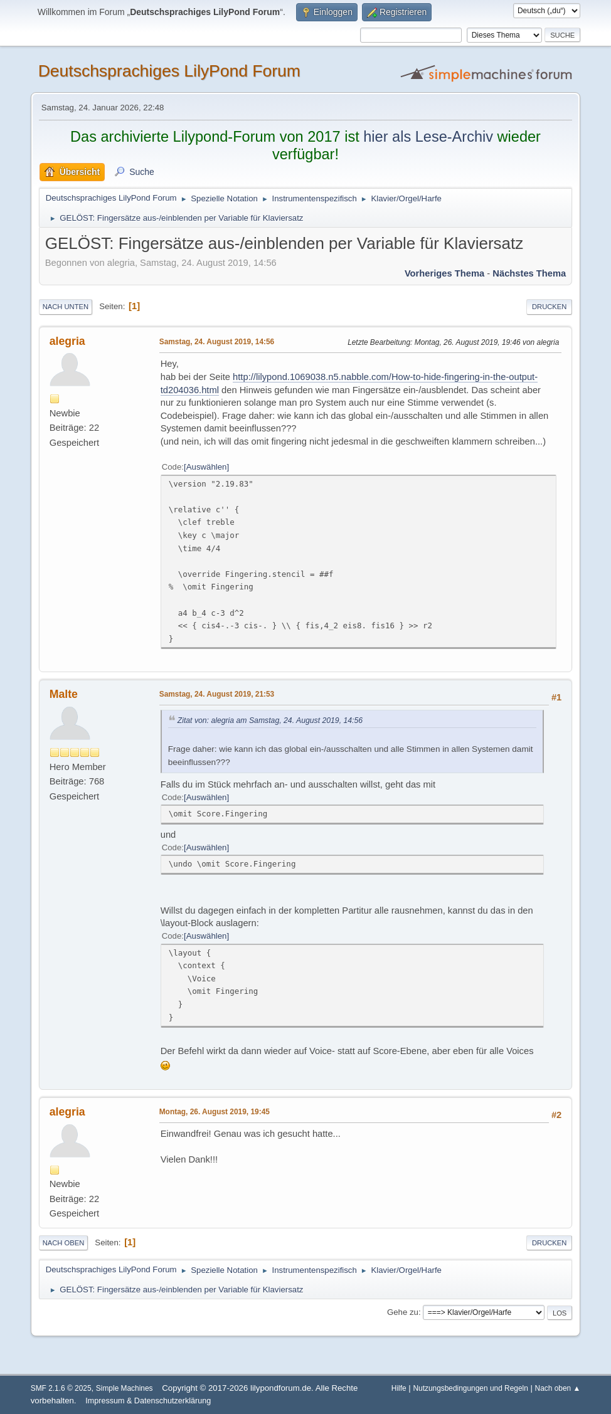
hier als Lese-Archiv (428, 137)
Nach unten (65, 306)
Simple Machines (124, 1388)
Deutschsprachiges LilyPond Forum (169, 70)
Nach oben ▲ (558, 1388)
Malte (64, 694)
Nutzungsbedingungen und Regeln (470, 1388)
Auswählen (206, 467)
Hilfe (398, 1388)
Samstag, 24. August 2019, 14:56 (217, 341)
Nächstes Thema (529, 273)
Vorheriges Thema (444, 273)
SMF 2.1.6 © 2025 (61, 1388)
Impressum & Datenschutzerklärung (148, 1400)
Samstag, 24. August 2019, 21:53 (217, 694)
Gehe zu (402, 1312)
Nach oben (64, 1243)
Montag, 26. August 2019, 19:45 (214, 1111)
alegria (67, 341)
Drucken (549, 306)
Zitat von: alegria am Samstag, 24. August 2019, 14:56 (270, 720)
